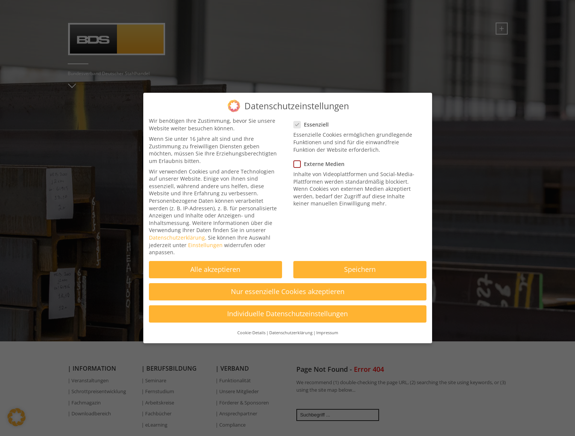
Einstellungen (205, 238)
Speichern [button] (360, 263)
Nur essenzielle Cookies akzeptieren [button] (287, 285)
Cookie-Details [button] (251, 326)
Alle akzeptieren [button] (215, 263)
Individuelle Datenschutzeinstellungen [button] (287, 307)
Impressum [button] (327, 326)
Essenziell (313, 118)
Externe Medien (321, 157)
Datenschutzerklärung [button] (291, 326)
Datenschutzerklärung (177, 231)
